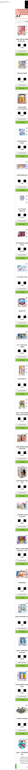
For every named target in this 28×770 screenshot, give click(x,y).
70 (8, 387)
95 (8, 184)
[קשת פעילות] (7, 580)
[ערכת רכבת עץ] (20, 308)
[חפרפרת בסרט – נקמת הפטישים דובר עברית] (7, 410)
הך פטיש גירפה (7, 379)
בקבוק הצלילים (21, 107)
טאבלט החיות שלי (7, 73)
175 (8, 421)
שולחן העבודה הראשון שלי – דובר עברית (7, 549)
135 (8, 727)
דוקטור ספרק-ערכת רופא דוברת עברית (21, 380)
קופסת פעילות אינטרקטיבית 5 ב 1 (7, 108)
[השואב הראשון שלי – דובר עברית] (20, 580)
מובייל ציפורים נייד (7, 277)
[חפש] (24, 17)
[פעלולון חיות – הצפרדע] (20, 750)
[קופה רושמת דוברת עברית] (20, 342)
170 (21, 387)
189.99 (8, 251)
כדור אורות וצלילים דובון (7, 617)
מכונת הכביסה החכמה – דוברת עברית (7, 40)
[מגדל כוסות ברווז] (20, 614)
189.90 (21, 285)
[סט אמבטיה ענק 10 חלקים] (20, 648)
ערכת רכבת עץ (21, 311)
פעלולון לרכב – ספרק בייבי (7, 753)
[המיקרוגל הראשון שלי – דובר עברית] (20, 37)
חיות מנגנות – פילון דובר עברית (7, 651)
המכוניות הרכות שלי (7, 718)
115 (21, 218)
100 (21, 150)
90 (21, 116)
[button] (20, 54)
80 (8, 625)
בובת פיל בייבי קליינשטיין (7, 210)
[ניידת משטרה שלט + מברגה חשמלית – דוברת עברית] (20, 716)
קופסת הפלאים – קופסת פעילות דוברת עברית (21, 516)
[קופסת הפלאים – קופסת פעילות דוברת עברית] (20, 512)
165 (21, 48)
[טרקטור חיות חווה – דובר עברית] (20, 410)
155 (21, 184)
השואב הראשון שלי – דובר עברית (21, 583)
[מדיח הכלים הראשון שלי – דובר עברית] (20, 274)
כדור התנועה (7, 311)
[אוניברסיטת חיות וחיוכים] (7, 138)
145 (8, 319)
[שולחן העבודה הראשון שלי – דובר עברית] (7, 546)
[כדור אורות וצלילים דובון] (7, 614)
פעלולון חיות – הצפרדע (20, 752)
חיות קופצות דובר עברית (20, 549)
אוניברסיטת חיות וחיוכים (7, 142)
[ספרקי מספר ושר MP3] (20, 240)
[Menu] (27, 17)
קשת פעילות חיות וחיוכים (21, 176)
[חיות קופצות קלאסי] (7, 172)
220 (8, 557)
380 (8, 150)
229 (8, 218)
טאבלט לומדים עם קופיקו (21, 142)
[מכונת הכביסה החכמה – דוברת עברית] (7, 37)
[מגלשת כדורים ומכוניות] (20, 682)
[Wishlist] (3, 17)
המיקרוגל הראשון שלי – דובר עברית (21, 40)
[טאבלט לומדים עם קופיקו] (20, 138)
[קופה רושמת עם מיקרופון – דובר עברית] (20, 444)
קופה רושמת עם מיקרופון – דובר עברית (21, 448)
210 (8, 455)
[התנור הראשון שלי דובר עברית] (7, 240)
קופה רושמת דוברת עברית (21, 346)
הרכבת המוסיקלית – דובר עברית (7, 516)
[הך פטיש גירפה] (7, 376)
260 (21, 251)
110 (21, 82)
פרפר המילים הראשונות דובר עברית (20, 482)
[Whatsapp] (2, 766)
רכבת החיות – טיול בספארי (7, 346)
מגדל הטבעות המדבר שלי (7, 482)
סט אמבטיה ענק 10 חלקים (21, 651)
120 (8, 489)
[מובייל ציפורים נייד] (7, 274)
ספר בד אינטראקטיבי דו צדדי (20, 74)
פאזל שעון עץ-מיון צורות (21, 210)
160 (8, 285)
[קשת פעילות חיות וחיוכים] (20, 172)
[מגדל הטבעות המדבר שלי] (7, 478)
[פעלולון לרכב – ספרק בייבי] (7, 750)
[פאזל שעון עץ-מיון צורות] (20, 206)
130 (21, 557)
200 (8, 48)
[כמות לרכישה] (21, 45)
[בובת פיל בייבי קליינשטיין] (7, 202)
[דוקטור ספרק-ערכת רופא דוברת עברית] (20, 376)
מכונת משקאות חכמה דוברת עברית (7, 448)
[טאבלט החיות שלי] (7, 71)
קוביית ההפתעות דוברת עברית (7, 685)
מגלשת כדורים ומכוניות (20, 684)
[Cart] (1, 17)
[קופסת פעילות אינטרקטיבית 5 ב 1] (7, 105)
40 (21, 625)
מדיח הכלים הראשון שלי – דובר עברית (20, 278)
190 (21, 591)
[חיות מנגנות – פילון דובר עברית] (7, 648)
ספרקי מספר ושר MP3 (21, 243)
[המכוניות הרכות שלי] (7, 716)
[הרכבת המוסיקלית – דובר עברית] (7, 512)
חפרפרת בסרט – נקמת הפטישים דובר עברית (7, 414)
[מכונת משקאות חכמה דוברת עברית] (7, 444)
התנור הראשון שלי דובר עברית (7, 244)
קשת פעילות (7, 583)
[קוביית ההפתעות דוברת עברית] (7, 682)
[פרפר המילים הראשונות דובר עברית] (20, 478)
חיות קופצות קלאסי (7, 175)
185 (21, 421)
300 (8, 116)
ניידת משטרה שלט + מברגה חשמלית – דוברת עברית (21, 720)
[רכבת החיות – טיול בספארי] (7, 342)
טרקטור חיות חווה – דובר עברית (21, 414)
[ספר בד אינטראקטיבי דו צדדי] (20, 71)
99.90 (7, 659)
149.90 (8, 761)
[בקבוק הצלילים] (20, 105)
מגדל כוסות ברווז (20, 617)
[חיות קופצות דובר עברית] (20, 546)
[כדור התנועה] (7, 308)
